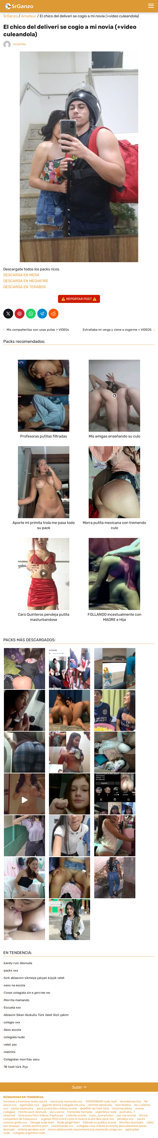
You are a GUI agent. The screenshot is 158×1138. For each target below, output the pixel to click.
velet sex (10, 1044)
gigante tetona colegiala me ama (63, 1105)
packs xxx (11, 970)
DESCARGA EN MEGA (21, 275)
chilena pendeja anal (31, 1129)
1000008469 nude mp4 (101, 1101)
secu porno (57, 1112)
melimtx (9, 1052)
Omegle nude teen (42, 1122)
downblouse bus (130, 1101)
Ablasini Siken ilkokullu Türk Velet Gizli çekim (36, 1015)
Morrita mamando (16, 1000)
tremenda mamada (79, 1112)
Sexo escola (12, 1030)
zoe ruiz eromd (126, 1115)
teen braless (123, 1105)
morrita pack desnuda (32, 1112)
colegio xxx (12, 1022)
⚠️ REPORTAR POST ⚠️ (79, 299)
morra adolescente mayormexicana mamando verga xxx (85, 1129)
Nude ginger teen (68, 1122)
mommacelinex (122, 1108)
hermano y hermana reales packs (25, 1101)
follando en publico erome (99, 1122)
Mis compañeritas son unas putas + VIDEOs (38, 330)
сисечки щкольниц (100, 1105)
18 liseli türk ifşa (16, 1067)
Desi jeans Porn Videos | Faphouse (40, 1115)
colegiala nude (14, 1037)
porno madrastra (22, 1108)
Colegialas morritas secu (22, 1059)
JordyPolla (19, 44)
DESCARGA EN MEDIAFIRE (25, 281)
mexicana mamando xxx (66, 1101)
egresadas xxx (29, 1105)
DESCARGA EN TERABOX (24, 287)
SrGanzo (10, 16)
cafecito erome (76, 1115)
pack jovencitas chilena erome (57, 1108)
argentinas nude (105, 1112)
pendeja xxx (125, 1119)
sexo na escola (14, 985)
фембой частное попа (94, 1108)
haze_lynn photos (101, 1115)
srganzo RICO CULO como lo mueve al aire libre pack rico (77, 1119)
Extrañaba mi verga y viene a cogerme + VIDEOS (117, 330)
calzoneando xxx (62, 1126)
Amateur (28, 16)
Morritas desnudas (131, 1122)
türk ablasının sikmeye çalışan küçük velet (34, 978)
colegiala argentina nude (29, 1133)
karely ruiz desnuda (18, 963)
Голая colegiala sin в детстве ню (27, 993)
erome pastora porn (35, 1126)
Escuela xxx (12, 1007)
